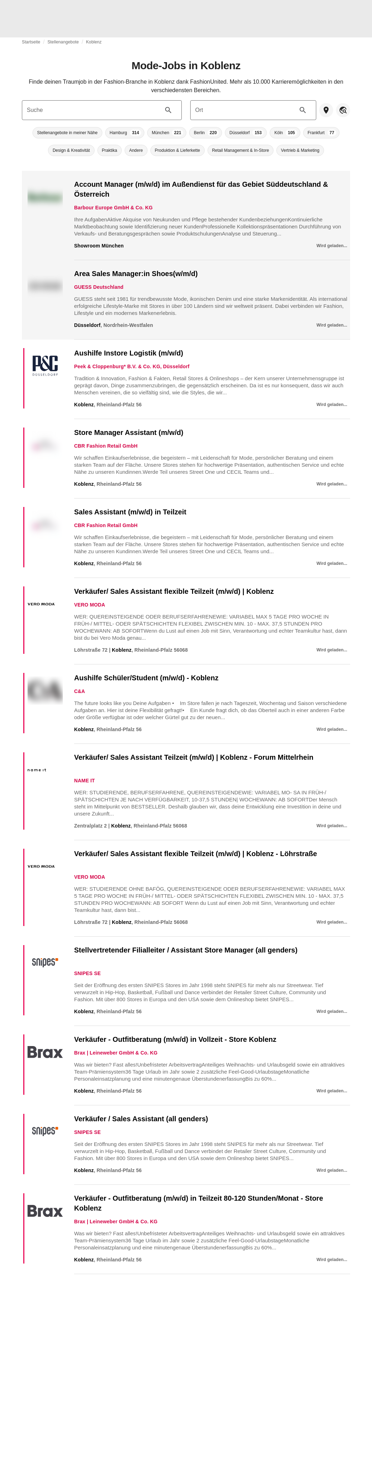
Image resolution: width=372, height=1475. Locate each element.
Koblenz (94, 42)
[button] (67, 132)
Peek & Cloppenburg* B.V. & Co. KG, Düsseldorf (132, 366)
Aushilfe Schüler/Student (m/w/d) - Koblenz (146, 678)
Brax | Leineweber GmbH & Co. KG (115, 1053)
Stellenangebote (63, 42)
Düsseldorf (87, 325)
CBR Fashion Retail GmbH (106, 446)
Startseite (31, 42)
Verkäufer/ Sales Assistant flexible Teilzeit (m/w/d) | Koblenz (174, 591)
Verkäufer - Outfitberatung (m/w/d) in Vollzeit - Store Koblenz (175, 1039)
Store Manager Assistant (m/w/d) (128, 432)
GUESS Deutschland (99, 287)
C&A (79, 691)
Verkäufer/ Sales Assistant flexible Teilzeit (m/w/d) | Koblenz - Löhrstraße (195, 854)
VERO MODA (89, 605)
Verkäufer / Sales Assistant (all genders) (141, 1119)
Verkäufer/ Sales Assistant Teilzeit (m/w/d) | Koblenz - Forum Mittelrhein (193, 757)
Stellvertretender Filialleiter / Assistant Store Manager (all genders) (186, 950)
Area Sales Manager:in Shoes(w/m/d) (136, 273)
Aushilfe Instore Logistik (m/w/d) (128, 353)
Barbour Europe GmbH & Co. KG (113, 207)
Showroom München (99, 246)
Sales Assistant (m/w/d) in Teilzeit (130, 512)
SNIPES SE (87, 973)
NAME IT (84, 780)
